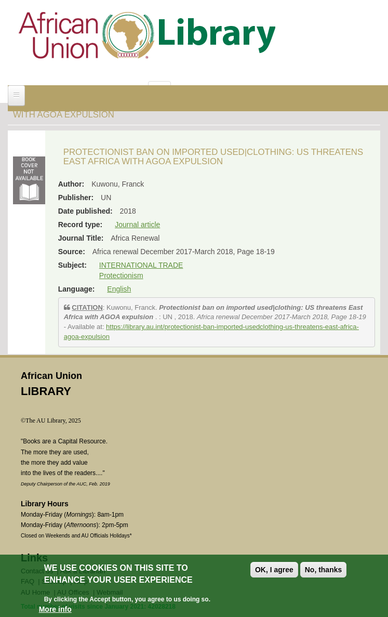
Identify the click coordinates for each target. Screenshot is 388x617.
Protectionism (121, 275)
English (119, 289)
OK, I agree (274, 570)
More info (55, 609)
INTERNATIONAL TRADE (141, 265)
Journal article (137, 224)
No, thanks (323, 570)
